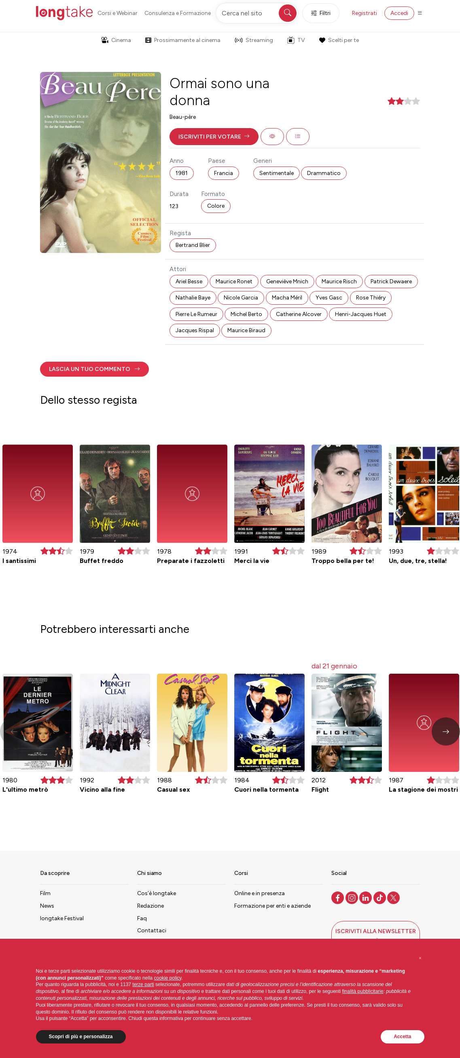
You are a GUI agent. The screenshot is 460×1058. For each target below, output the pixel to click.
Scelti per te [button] (339, 40)
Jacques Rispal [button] (195, 330)
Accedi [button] (399, 13)
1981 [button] (182, 173)
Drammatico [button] (324, 173)
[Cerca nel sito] (257, 13)
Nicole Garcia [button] (241, 297)
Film (45, 893)
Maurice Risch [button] (339, 281)
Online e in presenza (259, 893)
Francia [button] (223, 173)
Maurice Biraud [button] (246, 330)
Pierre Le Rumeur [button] (196, 314)
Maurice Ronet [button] (234, 281)
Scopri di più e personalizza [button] (81, 1036)
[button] (214, 136)
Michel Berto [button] (246, 314)
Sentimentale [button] (276, 173)
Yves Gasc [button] (329, 297)
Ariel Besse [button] (189, 281)
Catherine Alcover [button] (299, 314)
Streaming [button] (254, 40)
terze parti (143, 984)
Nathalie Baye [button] (193, 297)
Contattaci (151, 930)
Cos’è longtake (156, 893)
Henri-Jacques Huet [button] (360, 314)
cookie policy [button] (168, 978)
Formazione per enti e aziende (272, 905)
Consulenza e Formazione (177, 13)
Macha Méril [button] (287, 297)
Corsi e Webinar (118, 13)
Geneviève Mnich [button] (287, 281)
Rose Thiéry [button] (371, 297)
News (47, 905)
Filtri (321, 13)
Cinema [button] (116, 40)
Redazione (150, 905)
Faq (142, 918)
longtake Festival (62, 918)
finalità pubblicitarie (363, 991)
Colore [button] (216, 205)
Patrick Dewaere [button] (391, 281)
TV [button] (296, 40)
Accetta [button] (402, 1036)
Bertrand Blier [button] (193, 245)
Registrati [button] (364, 13)
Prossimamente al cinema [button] (182, 40)
